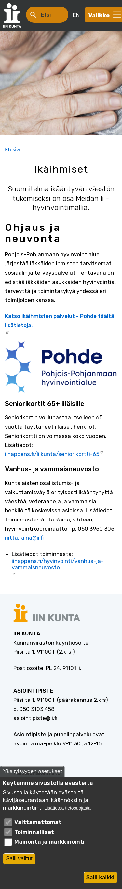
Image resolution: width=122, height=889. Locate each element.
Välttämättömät (37, 824)
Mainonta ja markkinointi (49, 843)
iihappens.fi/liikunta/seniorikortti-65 (54, 453)
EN (76, 15)
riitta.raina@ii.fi (24, 538)
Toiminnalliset (34, 834)
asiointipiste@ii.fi (35, 718)
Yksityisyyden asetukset (32, 773)
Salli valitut (19, 860)
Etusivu (13, 149)
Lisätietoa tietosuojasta (67, 810)
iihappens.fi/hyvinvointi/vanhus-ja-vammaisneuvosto (57, 567)
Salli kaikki (100, 879)
